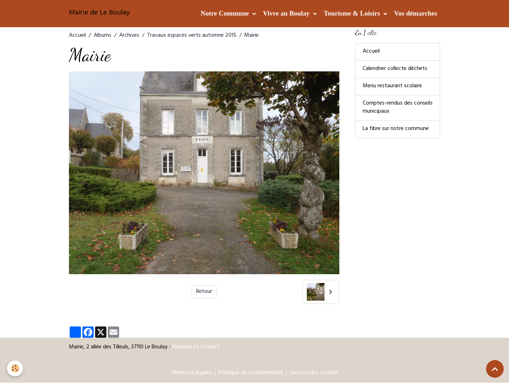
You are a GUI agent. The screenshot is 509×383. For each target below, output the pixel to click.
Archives (129, 35)
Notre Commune (226, 13)
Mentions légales (191, 373)
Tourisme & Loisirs (353, 13)
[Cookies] (15, 368)
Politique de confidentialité (250, 373)
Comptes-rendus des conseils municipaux (398, 108)
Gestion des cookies (314, 373)
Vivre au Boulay (287, 13)
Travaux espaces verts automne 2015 (191, 35)
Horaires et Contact (196, 347)
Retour (204, 292)
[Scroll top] (495, 369)
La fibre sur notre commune (396, 129)
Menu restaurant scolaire (392, 86)
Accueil (77, 35)
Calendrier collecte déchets (395, 69)
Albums (102, 35)
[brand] (99, 13)
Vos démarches (415, 13)
